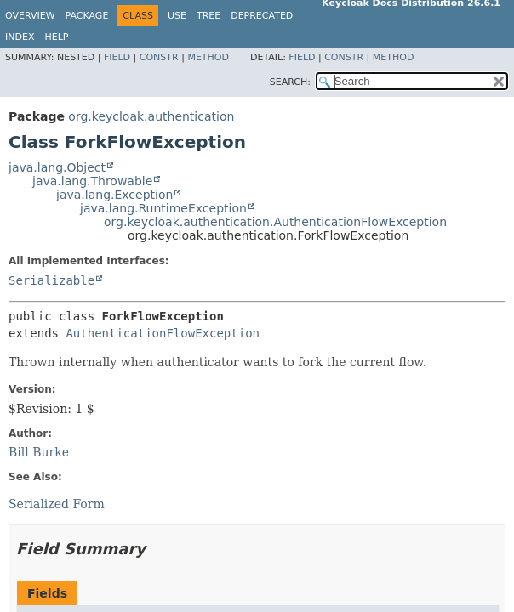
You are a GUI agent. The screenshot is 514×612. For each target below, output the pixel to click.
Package (87, 15)
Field (117, 57)
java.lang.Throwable (92, 181)
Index (19, 36)
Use (177, 15)
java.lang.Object (57, 167)
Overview (30, 15)
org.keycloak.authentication (151, 116)
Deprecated (262, 15)
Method (208, 57)
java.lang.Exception (114, 194)
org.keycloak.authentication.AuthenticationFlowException (275, 222)
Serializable (51, 280)
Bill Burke (39, 452)
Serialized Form (57, 504)
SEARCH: (290, 82)
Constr (159, 57)
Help (56, 36)
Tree (208, 15)
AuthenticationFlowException (163, 333)
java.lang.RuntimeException (163, 208)
